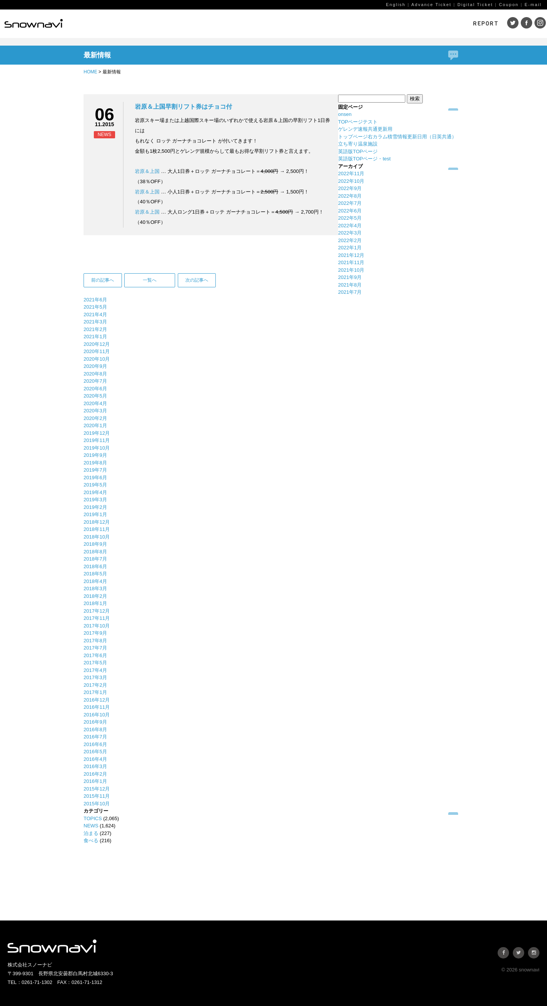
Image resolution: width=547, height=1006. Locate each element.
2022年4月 (350, 225)
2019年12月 (97, 433)
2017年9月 (95, 633)
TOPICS (93, 818)
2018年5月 (95, 574)
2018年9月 (95, 544)
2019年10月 (97, 448)
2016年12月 (97, 700)
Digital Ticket (475, 4)
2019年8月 (95, 463)
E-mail (533, 4)
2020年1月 (95, 425)
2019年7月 (95, 470)
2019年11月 (97, 440)
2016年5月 (95, 751)
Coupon (509, 4)
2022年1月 (350, 247)
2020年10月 (97, 359)
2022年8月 (350, 196)
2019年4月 (95, 492)
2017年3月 (95, 677)
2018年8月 (95, 551)
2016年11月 (97, 707)
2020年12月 (97, 344)
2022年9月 (350, 188)
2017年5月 (95, 662)
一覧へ (150, 280)
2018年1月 (95, 603)
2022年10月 (351, 181)
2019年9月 (95, 455)
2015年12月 (97, 789)
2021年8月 (350, 285)
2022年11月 (351, 173)
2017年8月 (95, 640)
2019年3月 (95, 499)
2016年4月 (95, 759)
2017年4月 (95, 670)
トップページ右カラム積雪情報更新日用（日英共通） (397, 136)
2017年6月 (95, 655)
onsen (344, 114)
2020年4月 (95, 403)
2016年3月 (95, 766)
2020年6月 (95, 388)
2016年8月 (95, 729)
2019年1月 (95, 514)
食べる (91, 840)
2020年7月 (95, 381)
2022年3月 (350, 233)
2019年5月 (95, 485)
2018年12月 (97, 522)
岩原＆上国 (147, 171)
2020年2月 (95, 418)
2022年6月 (350, 211)
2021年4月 (95, 314)
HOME (90, 71)
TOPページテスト (358, 122)
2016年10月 (97, 715)
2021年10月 (351, 270)
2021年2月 (95, 329)
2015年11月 (97, 796)
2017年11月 (97, 618)
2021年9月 (350, 277)
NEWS (91, 826)
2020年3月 (95, 410)
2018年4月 (95, 581)
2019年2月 (95, 507)
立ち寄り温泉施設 (358, 144)
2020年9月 (95, 366)
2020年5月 (95, 396)
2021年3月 (95, 322)
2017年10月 (97, 626)
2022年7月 (350, 203)
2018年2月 (95, 596)
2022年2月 (350, 240)
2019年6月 (95, 477)
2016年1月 (95, 781)
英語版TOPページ (358, 151)
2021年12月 (351, 255)
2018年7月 (95, 559)
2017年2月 (95, 685)
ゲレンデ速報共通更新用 (365, 129)
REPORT (485, 23)
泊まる (91, 833)
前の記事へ (102, 280)
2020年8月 (95, 374)
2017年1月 (95, 692)
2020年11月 (97, 351)
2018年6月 (95, 566)
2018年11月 (97, 529)
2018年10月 (97, 537)
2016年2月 (95, 774)
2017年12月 (97, 611)
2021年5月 (95, 307)
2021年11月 (351, 262)
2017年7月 (95, 648)
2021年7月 (350, 292)
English (396, 4)
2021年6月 (95, 300)
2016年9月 (95, 722)
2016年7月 (95, 737)
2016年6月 (95, 744)
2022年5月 (350, 218)
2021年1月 (95, 336)
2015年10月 (97, 803)
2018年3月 (95, 588)
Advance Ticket (431, 4)
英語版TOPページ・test (364, 159)
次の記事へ (196, 280)
